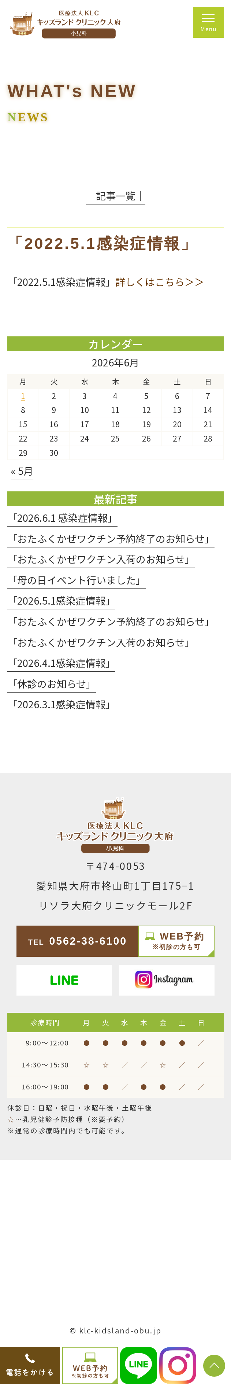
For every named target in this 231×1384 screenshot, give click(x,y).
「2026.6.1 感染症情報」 (62, 517)
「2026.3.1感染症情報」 (61, 704)
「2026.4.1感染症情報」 (61, 663)
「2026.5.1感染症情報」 (61, 600)
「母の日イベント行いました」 (76, 580)
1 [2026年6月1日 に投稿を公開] (23, 395)
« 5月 (22, 471)
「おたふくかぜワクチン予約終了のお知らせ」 (111, 538)
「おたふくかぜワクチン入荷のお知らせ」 (101, 559)
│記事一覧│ (115, 195)
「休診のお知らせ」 (51, 683)
